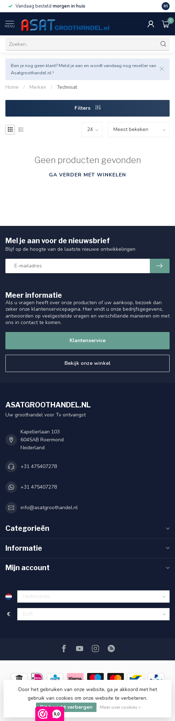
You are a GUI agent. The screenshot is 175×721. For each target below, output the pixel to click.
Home (12, 87)
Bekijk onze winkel (87, 363)
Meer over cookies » (120, 707)
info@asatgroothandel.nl (49, 507)
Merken (38, 87)
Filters (87, 108)
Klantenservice (87, 340)
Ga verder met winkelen (87, 174)
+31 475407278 (39, 466)
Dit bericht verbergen (66, 707)
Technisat (67, 87)
